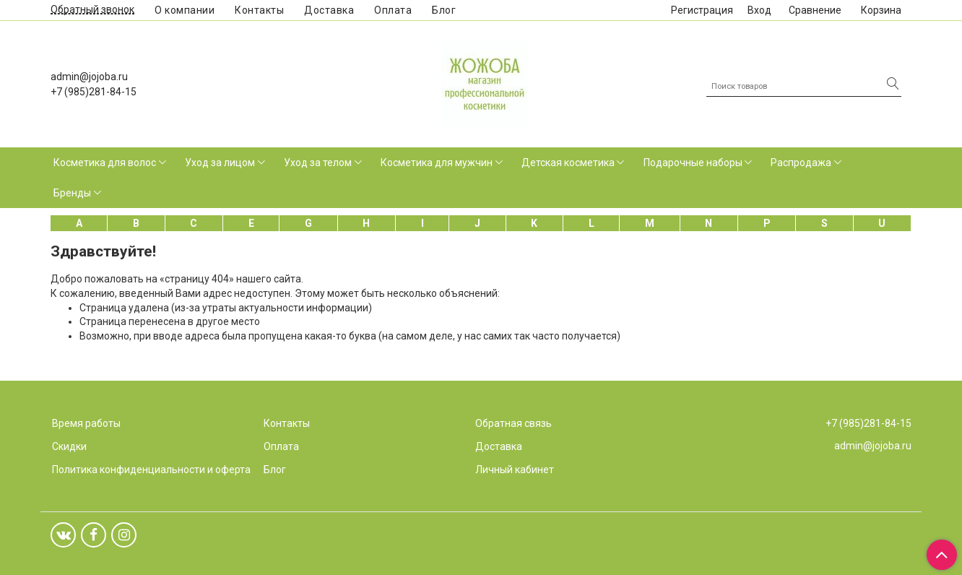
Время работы (86, 423)
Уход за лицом (220, 162)
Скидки (69, 446)
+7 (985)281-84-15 (93, 92)
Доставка (329, 10)
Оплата (393, 10)
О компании (184, 10)
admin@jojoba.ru (89, 76)
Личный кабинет (514, 469)
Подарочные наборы (693, 162)
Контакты (259, 10)
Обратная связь (513, 423)
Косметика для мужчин (437, 162)
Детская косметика (568, 162)
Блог (444, 10)
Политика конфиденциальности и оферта (151, 469)
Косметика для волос (104, 162)
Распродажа (801, 162)
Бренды (72, 193)
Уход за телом (318, 162)
